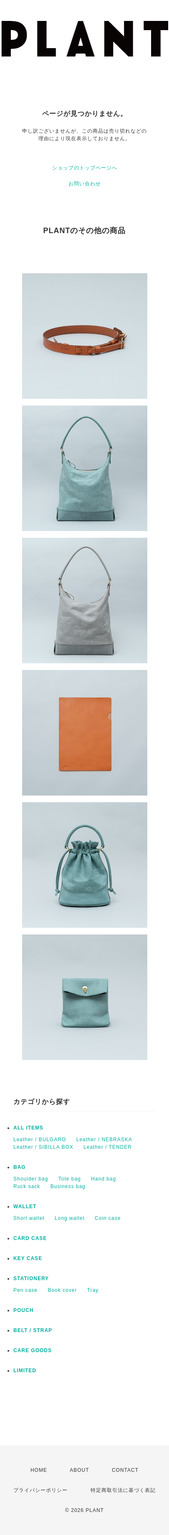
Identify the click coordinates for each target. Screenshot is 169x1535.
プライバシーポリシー (40, 1490)
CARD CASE (30, 1238)
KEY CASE (27, 1258)
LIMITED (24, 1370)
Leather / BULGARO (39, 1139)
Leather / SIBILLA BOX (43, 1147)
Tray (93, 1290)
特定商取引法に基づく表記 (123, 1490)
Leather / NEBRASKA (104, 1139)
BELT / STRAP (32, 1330)
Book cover (62, 1290)
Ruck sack (26, 1186)
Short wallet (29, 1218)
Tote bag (69, 1179)
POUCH (23, 1310)
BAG (19, 1167)
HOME (38, 1470)
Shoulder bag (30, 1179)
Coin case (108, 1218)
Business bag (68, 1186)
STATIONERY (31, 1278)
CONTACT (125, 1470)
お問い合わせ (84, 184)
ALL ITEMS (28, 1128)
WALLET (24, 1206)
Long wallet (70, 1218)
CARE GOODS (32, 1350)
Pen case (25, 1290)
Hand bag (103, 1179)
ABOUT (79, 1470)
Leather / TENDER (107, 1147)
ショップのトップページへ (84, 168)
